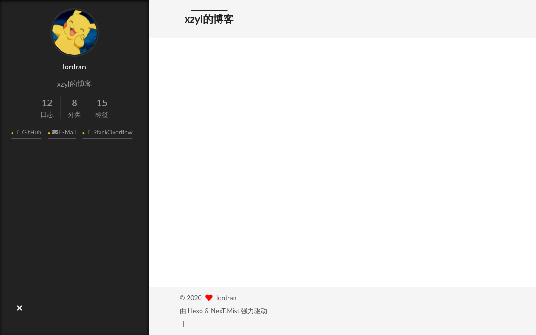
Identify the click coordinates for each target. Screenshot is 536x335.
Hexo (195, 311)
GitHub (27, 132)
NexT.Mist (225, 311)
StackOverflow (109, 132)
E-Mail (63, 132)
